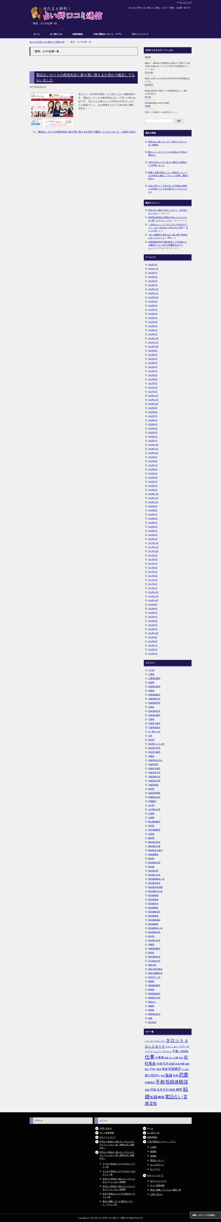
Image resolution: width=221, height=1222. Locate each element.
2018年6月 (152, 518)
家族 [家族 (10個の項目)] (165, 1069)
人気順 (153, 1147)
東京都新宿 (153, 895)
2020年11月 (153, 400)
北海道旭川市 (154, 711)
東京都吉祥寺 (154, 883)
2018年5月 (152, 522)
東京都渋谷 (153, 903)
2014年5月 (152, 649)
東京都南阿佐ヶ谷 (156, 879)
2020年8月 (152, 412)
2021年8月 (152, 379)
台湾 (150, 736)
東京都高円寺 (154, 932)
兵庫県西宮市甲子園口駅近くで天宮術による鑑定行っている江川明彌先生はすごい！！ (167, 245)
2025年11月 (153, 269)
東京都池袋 (153, 899)
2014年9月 (152, 637)
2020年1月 (152, 441)
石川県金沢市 (154, 961)
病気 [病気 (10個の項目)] (172, 1089)
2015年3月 (152, 625)
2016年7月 (152, 613)
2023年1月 (152, 371)
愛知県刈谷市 (154, 842)
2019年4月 (152, 477)
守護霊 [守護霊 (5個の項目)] (158, 1069)
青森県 (151, 1006)
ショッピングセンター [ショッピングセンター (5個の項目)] (155, 1041)
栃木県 (151, 936)
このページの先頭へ (206, 1215)
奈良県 (151, 789)
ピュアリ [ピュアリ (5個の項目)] (157, 1051)
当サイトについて (140, 34)
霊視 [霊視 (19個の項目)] (153, 1104)
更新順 (153, 1156)
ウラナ (148, 106)
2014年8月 (152, 641)
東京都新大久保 (155, 891)
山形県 (151, 813)
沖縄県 (151, 944)
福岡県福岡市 (154, 985)
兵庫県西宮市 (154, 703)
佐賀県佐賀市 (154, 686)
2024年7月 (152, 309)
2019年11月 (153, 449)
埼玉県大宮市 (154, 748)
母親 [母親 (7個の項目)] (147, 1090)
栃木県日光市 (154, 940)
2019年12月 (153, 445)
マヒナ (148, 57)
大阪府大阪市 (154, 768)
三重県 (151, 674)
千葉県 (151, 719)
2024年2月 (152, 330)
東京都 (151, 867)
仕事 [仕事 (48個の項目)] (150, 1057)
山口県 (151, 805)
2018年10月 (153, 502)
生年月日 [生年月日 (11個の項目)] (163, 1089)
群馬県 (151, 989)
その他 (151, 670)
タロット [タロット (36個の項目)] (175, 1040)
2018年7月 (152, 514)
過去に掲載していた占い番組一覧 (165, 1190)
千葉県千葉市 (154, 723)
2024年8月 (152, 305)
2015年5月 (152, 617)
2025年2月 (152, 281)
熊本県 (151, 953)
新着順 (153, 1151)
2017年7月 (152, 563)
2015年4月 (152, 621)
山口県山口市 (154, 809)
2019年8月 (152, 461)
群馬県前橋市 (154, 994)
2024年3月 (152, 326)
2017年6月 (152, 567)
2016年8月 (152, 608)
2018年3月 (152, 531)
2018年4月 (152, 527)
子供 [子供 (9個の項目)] (152, 1069)
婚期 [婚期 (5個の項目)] (187, 1064)
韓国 (150, 1018)
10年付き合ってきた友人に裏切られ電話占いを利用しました (167, 164)
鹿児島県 (152, 1022)
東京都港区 (153, 908)
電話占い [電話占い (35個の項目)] (174, 1096)
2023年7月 (152, 359)
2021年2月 (152, 387)
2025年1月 (152, 285)
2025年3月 (152, 277)
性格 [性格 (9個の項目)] (175, 1075)
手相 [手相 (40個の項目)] (160, 1081)
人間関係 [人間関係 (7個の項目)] (183, 1051)
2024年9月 (152, 301)
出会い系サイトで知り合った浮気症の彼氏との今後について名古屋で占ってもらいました (167, 189)
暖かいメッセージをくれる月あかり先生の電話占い (167, 153)
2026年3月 (152, 264)
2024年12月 (153, 289)
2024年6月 (152, 314)
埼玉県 (151, 740)
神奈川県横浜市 (155, 973)
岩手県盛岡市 (154, 830)
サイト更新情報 (106, 1133)
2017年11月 (153, 547)
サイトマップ (185, 2)
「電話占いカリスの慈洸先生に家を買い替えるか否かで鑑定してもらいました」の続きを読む (86, 132)
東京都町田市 (154, 912)
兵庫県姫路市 (154, 695)
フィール (149, 72)
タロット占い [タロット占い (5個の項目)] (172, 1047)
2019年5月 (152, 473)
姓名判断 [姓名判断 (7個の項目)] (180, 1063)
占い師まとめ (56, 34)
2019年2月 (152, 486)
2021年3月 (152, 383)
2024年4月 (152, 322)
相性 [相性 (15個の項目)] (179, 1089)
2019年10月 (153, 453)
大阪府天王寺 (154, 772)
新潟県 (151, 858)
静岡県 (151, 1010)
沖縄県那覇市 (154, 948)
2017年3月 (152, 580)
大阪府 (151, 756)
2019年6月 (152, 469)
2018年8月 (152, 510)
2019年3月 (152, 481)
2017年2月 (152, 584)
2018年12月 (153, 494)
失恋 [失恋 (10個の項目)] (166, 1063)
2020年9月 (152, 408)
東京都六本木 (154, 875)
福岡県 (151, 981)
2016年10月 (153, 600)
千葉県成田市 (154, 727)
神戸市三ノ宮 (154, 977)
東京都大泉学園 (155, 887)
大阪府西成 (153, 785)
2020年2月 (152, 436)
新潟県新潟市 (154, 862)
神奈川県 (152, 965)
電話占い (152, 1002)
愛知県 (151, 838)
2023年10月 (153, 346)
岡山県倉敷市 (154, 822)
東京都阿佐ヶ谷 (155, 928)
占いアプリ (155, 1169)
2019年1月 (152, 490)
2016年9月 (152, 604)
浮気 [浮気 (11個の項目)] (153, 1089)
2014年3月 (152, 653)
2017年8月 (152, 559)
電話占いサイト (157, 1160)
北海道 (151, 707)
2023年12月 (153, 338)
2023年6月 (152, 363)
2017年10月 (153, 551)
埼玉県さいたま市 (156, 744)
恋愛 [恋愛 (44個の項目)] (183, 1074)
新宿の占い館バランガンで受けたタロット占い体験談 (167, 143)
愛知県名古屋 (154, 846)
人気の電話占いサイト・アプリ (107, 34)
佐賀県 (151, 682)
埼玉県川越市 (154, 752)
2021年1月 (152, 391)
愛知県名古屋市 (155, 850)
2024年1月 (152, 334)
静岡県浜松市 (154, 1014)
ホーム (37, 34)
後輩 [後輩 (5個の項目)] (163, 1076)
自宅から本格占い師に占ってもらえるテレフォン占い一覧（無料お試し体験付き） (116, 1144)
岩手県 (151, 826)
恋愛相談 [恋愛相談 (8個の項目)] (150, 1082)
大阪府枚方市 (154, 776)
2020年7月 (152, 416)
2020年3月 (152, 432)
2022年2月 (152, 375)
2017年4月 (152, 576)
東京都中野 (153, 871)
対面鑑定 (152, 801)
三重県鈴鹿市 (154, 678)
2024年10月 (153, 297)
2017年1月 (152, 588)
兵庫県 (151, 690)
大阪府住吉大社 (155, 760)
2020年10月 (153, 404)
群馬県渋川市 (154, 998)
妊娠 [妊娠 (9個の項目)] (172, 1063)
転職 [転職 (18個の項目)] (153, 1097)
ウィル (148, 97)
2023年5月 (152, 367)
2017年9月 (152, 555)
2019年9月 (152, 457)
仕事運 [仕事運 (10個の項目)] (159, 1057)
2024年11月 (153, 293)
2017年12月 (153, 543)
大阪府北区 (153, 764)
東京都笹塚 (153, 916)
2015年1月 (152, 629)
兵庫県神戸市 (154, 699)
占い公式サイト (157, 1165)
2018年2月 (152, 535)
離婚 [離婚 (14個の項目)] (161, 1097)
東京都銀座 (153, 924)
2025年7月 (152, 273)
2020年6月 (152, 420)
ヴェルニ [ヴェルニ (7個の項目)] (167, 1051)
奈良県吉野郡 (154, 793)
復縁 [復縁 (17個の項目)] (168, 1075)
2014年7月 (152, 645)
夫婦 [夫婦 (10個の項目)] (159, 1063)
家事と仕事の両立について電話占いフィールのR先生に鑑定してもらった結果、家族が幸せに (168, 175)
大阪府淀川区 (154, 781)
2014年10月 (153, 633)
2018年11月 (153, 498)
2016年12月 (153, 592)
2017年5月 (152, 572)
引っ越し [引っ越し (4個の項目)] (185, 1069)
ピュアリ (149, 84)
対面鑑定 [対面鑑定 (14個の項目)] (174, 1069)
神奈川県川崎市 (155, 969)
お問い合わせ (105, 1128)
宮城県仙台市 (154, 797)
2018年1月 (152, 539)
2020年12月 (153, 395)
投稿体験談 (78, 34)
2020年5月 (152, 424)
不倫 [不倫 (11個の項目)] (175, 1051)
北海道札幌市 (154, 715)
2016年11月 (153, 596)
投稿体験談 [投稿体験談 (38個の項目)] (176, 1081)
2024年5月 (152, 318)
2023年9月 (152, 350)
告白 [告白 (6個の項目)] (181, 1057)
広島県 (151, 834)
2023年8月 (152, 355)
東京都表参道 (154, 920)
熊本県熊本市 (154, 957)
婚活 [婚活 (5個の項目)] (147, 1069)
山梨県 (151, 817)
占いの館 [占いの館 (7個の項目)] (174, 1057)
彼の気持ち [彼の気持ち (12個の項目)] (152, 1075)
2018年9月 (152, 506)
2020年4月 (152, 428)
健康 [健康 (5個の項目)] (166, 1058)
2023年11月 (153, 342)
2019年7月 (152, 465)
